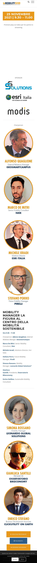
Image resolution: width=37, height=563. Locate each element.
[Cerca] (27, 2)
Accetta (15, 559)
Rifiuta (22, 559)
